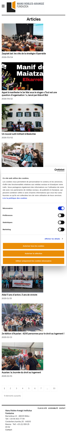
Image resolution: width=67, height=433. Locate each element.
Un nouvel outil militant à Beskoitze (19, 134)
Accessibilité (53, 408)
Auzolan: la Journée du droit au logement (21, 372)
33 (54, 388)
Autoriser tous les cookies (33, 246)
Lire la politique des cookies (15, 198)
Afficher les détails (52, 239)
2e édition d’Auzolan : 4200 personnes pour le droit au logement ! (33, 333)
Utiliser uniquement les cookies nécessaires (33, 261)
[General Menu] (4, 6)
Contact (62, 408)
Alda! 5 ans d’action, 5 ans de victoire (19, 295)
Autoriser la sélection (33, 253)
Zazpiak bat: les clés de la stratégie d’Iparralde (24, 53)
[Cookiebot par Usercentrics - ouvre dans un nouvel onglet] (54, 170)
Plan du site (42, 408)
